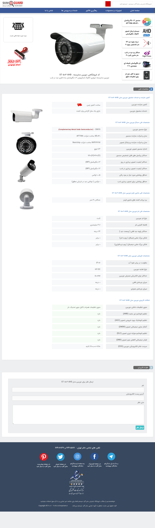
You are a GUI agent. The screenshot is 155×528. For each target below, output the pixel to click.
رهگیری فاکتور (91, 10)
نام (143, 385)
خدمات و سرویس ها (69, 10)
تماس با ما (49, 10)
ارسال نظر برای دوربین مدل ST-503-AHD (77, 381)
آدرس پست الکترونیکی (135, 394)
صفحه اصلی (135, 10)
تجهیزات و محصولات (114, 10)
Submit (108, 4)
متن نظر (141, 402)
